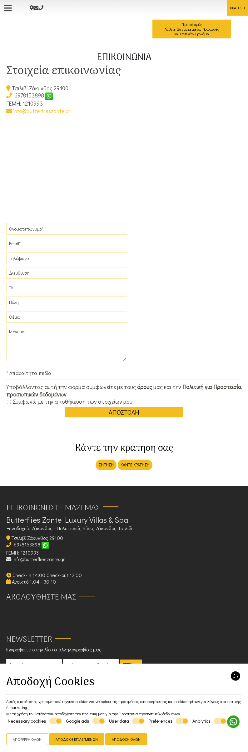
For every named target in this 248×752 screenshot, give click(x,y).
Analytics (209, 721)
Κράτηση (237, 7)
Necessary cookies (35, 721)
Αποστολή (124, 412)
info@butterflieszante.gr (38, 111)
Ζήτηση (106, 465)
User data (127, 721)
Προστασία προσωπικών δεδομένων (149, 713)
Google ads (85, 721)
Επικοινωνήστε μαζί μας (53, 508)
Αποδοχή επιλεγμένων (77, 739)
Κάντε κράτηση (135, 465)
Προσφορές (191, 29)
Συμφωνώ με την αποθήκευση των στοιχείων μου (69, 401)
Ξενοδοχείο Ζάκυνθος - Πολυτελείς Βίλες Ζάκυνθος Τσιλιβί (69, 528)
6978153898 (29, 95)
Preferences (168, 721)
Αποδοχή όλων (126, 739)
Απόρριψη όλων (27, 739)
